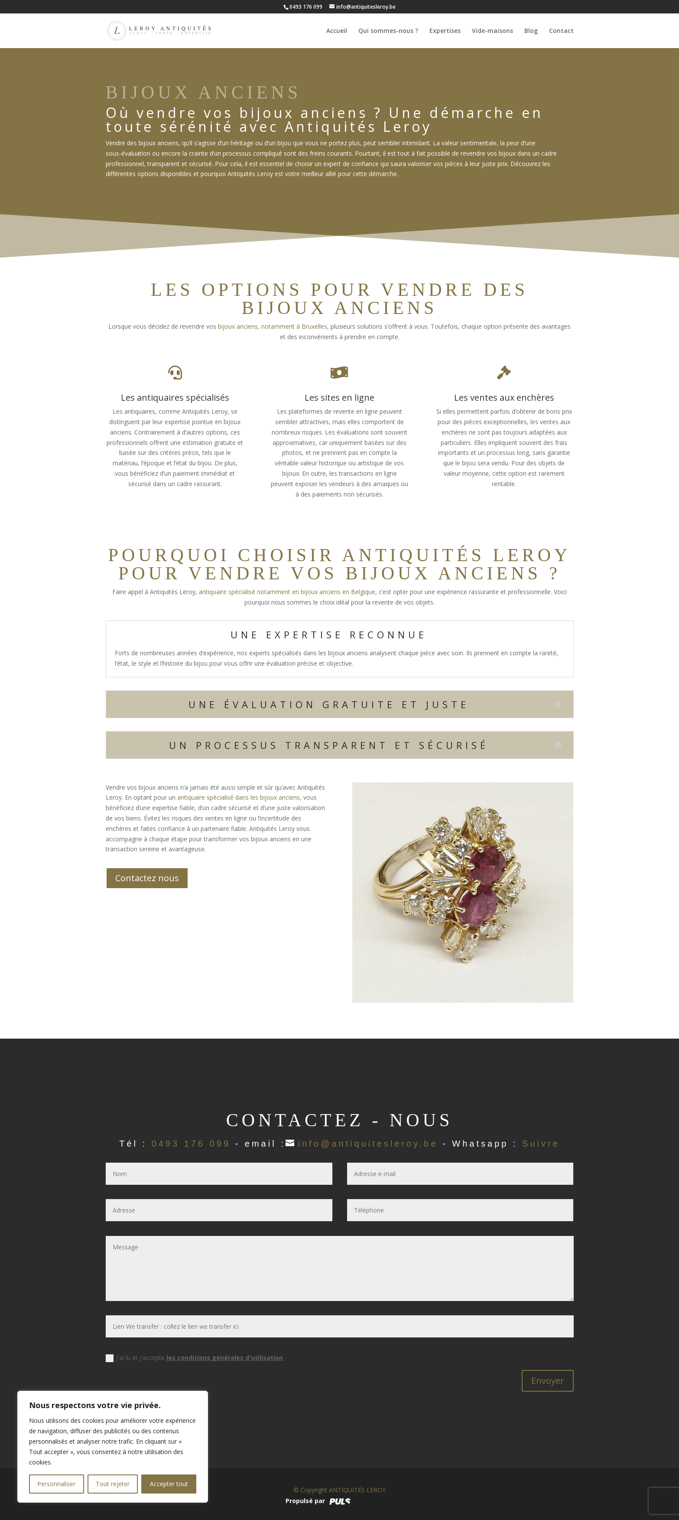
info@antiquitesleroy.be (368, 1143)
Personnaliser (56, 1484)
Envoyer (547, 1380)
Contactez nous (147, 878)
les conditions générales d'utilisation (224, 1357)
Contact (561, 31)
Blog (531, 31)
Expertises (445, 31)
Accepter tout (169, 1484)
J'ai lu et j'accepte (194, 1357)
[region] (112, 1447)
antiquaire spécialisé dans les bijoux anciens (238, 797)
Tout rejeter (113, 1484)
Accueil (336, 31)
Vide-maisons (492, 31)
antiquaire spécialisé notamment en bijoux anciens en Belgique (287, 592)
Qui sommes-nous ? (388, 31)
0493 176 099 (191, 1143)
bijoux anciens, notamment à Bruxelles (272, 326)
